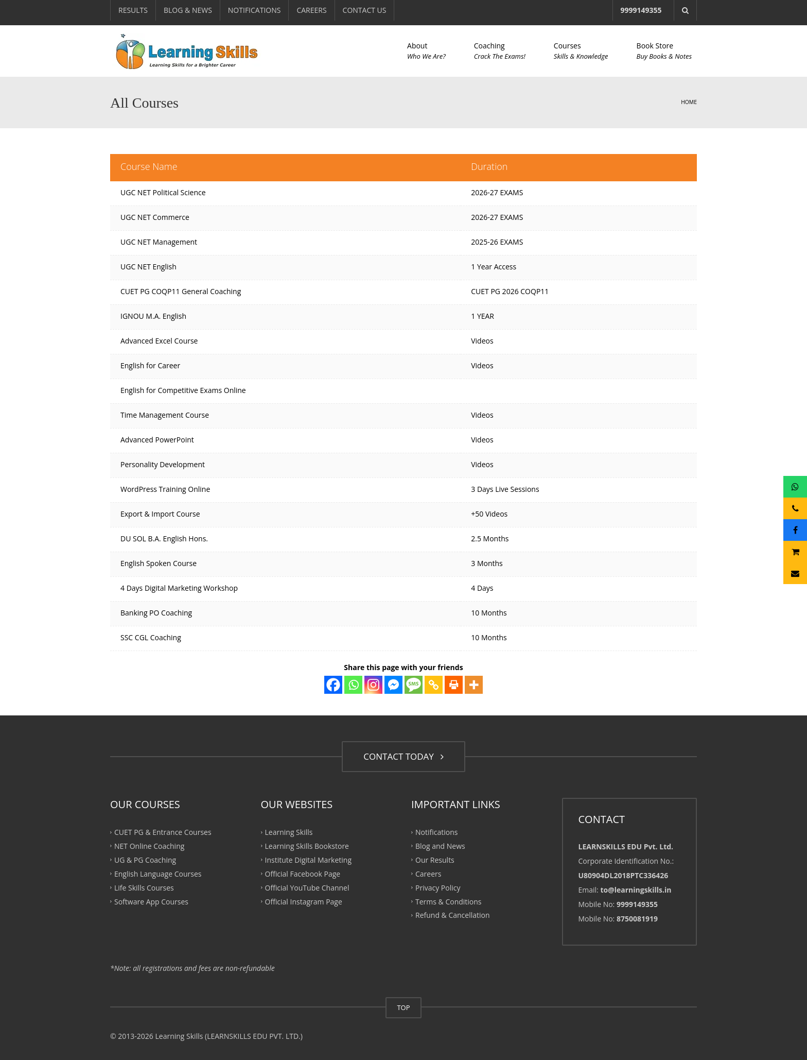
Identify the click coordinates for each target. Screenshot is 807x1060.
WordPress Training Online (165, 489)
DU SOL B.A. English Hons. (164, 538)
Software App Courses (151, 901)
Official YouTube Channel (307, 887)
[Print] (454, 685)
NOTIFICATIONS (254, 10)
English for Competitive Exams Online (183, 390)
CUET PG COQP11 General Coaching (180, 291)
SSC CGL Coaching (150, 637)
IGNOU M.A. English (153, 316)
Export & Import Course (160, 514)
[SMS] (414, 685)
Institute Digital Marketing (308, 860)
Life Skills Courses (144, 887)
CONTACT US (365, 10)
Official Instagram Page (303, 901)
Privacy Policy (437, 887)
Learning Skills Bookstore (307, 846)
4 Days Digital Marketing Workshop (179, 588)
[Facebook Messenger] (393, 685)
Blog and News (440, 846)
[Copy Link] (434, 685)
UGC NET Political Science (163, 192)
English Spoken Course (158, 563)
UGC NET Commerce (154, 217)
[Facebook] (333, 685)
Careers (428, 874)
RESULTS (133, 10)
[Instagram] (373, 685)
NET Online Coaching (149, 846)
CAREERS (311, 10)
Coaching (499, 51)
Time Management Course (164, 415)
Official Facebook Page (303, 874)
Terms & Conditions (448, 901)
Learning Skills (289, 832)
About (426, 51)
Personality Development (162, 464)
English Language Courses (157, 874)
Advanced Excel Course (159, 341)
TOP (403, 1007)
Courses (581, 51)
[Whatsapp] (353, 685)
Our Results (434, 860)
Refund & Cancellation (452, 915)
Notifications (436, 832)
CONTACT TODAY (403, 756)
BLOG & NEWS (188, 10)
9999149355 (641, 10)
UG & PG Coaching (145, 860)
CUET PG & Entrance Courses (163, 832)
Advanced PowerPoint (157, 439)
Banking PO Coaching (156, 613)
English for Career (150, 365)
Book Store (664, 51)
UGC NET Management (158, 242)
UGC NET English (148, 266)
